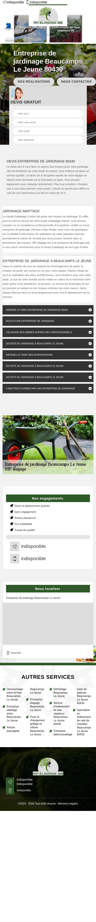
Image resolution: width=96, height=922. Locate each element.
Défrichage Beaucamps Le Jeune (61, 693)
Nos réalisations (34, 81)
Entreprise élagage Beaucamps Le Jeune (37, 704)
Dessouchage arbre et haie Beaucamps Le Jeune (15, 694)
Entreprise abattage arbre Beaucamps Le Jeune (14, 713)
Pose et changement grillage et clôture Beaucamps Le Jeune (37, 725)
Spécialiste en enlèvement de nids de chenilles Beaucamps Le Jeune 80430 (84, 722)
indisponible (13, 2)
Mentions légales (68, 803)
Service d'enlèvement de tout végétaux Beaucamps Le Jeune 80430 (61, 713)
